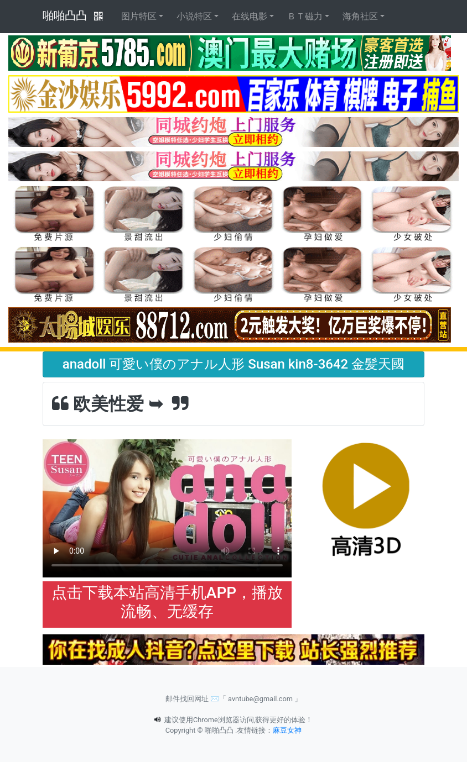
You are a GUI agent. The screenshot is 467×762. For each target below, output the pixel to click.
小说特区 (194, 16)
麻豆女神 (287, 730)
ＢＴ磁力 (305, 16)
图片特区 (139, 16)
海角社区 (360, 16)
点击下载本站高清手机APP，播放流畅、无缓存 (167, 602)
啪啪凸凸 (65, 15)
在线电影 (249, 16)
